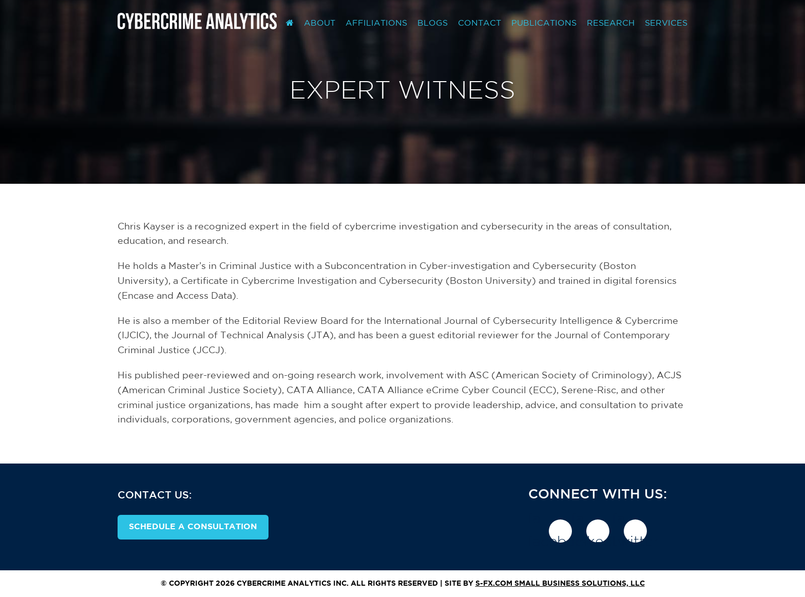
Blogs (432, 23)
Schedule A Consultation (193, 527)
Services (666, 23)
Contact (479, 23)
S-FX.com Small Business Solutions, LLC (560, 584)
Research (611, 23)
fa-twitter (635, 531)
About (319, 23)
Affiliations (376, 23)
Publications (544, 23)
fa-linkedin (597, 531)
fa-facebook (560, 531)
